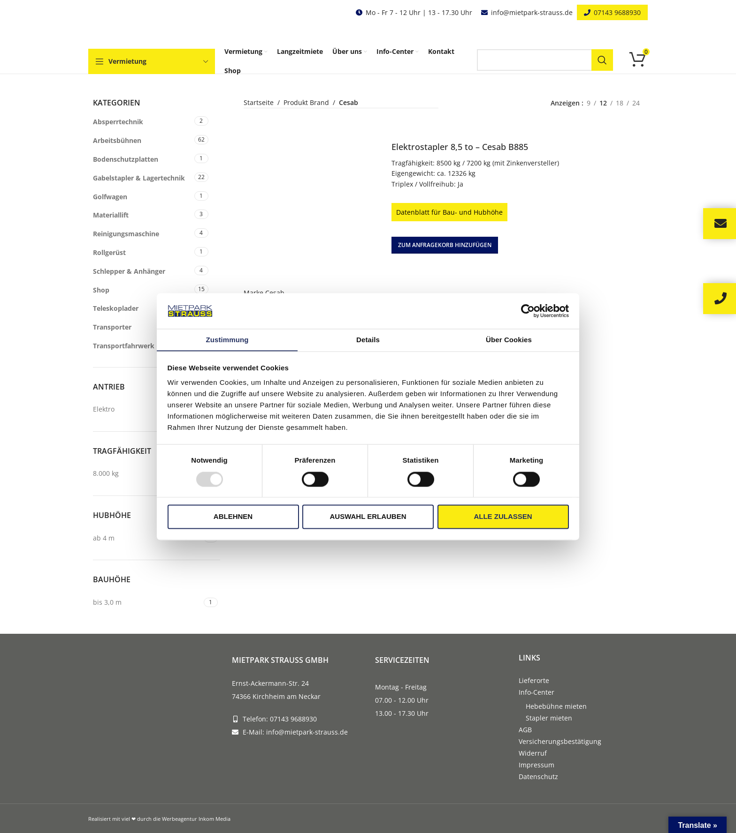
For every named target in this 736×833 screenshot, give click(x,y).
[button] (444, 244)
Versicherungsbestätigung (560, 741)
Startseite (259, 102)
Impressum (536, 764)
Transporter (112, 327)
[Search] (545, 60)
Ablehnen (233, 517)
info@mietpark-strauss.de (532, 12)
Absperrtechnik (118, 121)
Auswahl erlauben (368, 517)
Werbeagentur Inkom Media (196, 818)
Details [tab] (368, 340)
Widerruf (533, 753)
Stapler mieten (549, 717)
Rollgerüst (109, 252)
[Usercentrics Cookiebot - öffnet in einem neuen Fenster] (528, 311)
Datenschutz (538, 776)
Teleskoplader (115, 308)
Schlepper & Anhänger (129, 271)
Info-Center (536, 692)
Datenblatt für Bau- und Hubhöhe (449, 211)
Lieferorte (534, 680)
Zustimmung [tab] (227, 340)
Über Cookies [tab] (509, 340)
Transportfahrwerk (123, 345)
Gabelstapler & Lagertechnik (139, 177)
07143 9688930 (617, 12)
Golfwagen (110, 196)
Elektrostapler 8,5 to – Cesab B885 (459, 146)
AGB (525, 729)
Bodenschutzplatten (125, 159)
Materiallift (111, 214)
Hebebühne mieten (556, 706)
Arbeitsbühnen (117, 140)
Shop (101, 289)
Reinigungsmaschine (126, 233)
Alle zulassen (503, 517)
